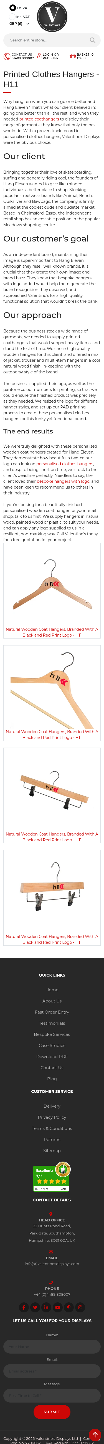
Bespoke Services (52, 1034)
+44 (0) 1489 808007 (52, 1294)
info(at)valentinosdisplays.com (52, 1263)
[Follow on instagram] (80, 1307)
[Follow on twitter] (35, 1307)
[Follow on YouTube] (58, 1307)
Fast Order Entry (52, 1012)
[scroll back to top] (95, 1435)
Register (51, 58)
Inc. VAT (20, 17)
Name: (52, 1335)
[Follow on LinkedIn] (46, 1307)
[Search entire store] (93, 40)
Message (52, 1384)
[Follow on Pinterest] (69, 1307)
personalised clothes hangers (64, 463)
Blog (52, 1078)
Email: (52, 1359)
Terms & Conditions (52, 1128)
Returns (52, 1139)
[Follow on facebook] (24, 1307)
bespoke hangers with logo (63, 481)
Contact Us (51, 1067)
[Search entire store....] (44, 40)
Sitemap (52, 1150)
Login (48, 54)
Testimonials (52, 1023)
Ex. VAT (20, 8)
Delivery (52, 1106)
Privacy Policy (52, 1117)
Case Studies (52, 1045)
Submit (52, 1411)
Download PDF (52, 1056)
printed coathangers (39, 119)
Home (52, 989)
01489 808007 (23, 58)
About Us (52, 1001)
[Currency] (20, 23)
